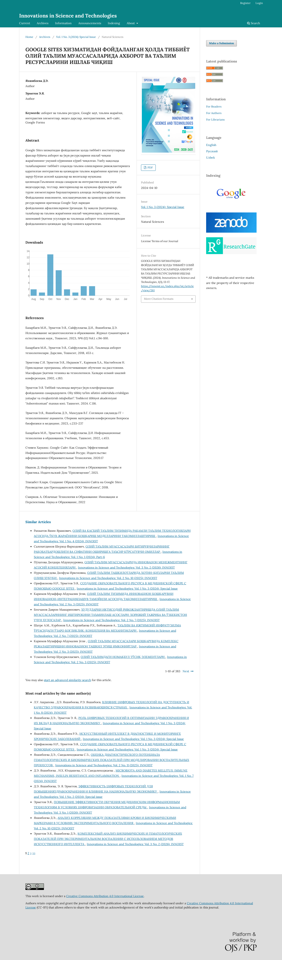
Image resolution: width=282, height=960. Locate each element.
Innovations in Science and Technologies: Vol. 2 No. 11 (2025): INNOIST (104, 765)
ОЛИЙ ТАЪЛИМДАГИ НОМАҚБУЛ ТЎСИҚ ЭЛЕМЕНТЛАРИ (123, 657)
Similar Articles (38, 522)
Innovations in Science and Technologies (68, 15)
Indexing (114, 23)
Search (253, 23)
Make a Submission (221, 43)
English (211, 145)
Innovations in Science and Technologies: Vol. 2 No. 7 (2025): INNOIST (111, 620)
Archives (42, 23)
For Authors (213, 113)
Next (186, 671)
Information (63, 23)
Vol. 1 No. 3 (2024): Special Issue (76, 37)
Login (259, 3)
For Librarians (215, 119)
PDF (150, 167)
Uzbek (210, 157)
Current (24, 23)
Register (245, 3)
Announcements (89, 23)
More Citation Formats (158, 299)
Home (29, 37)
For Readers (213, 106)
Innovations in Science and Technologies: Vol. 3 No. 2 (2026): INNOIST (126, 567)
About (131, 23)
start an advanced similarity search (67, 680)
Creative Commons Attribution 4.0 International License (105, 896)
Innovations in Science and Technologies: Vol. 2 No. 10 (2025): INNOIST (108, 578)
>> (33, 853)
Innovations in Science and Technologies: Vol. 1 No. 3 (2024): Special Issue (127, 588)
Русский (212, 151)
